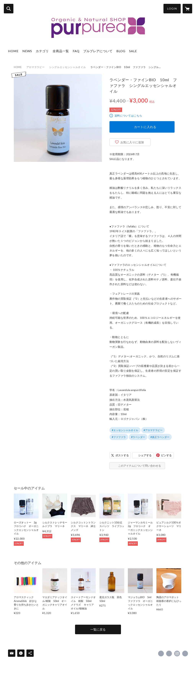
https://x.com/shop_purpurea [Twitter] (169, 653)
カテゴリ (42, 51)
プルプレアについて (98, 51)
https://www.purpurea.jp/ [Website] (185, 653)
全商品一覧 (61, 51)
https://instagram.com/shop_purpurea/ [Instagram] (177, 653)
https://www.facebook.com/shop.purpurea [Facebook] (161, 653)
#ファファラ (119, 437)
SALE (133, 51)
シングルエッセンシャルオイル (67, 67)
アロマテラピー (35, 67)
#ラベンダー (138, 437)
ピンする (166, 455)
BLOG (120, 51)
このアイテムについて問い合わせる (139, 465)
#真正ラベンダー (159, 437)
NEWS (27, 51)
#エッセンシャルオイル (125, 430)
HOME (13, 51)
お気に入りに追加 (132, 142)
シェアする (145, 455)
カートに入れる (145, 127)
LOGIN (172, 8)
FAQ (76, 51)
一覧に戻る (98, 629)
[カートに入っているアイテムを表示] (187, 8)
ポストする (122, 455)
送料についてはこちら (128, 115)
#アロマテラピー (153, 430)
